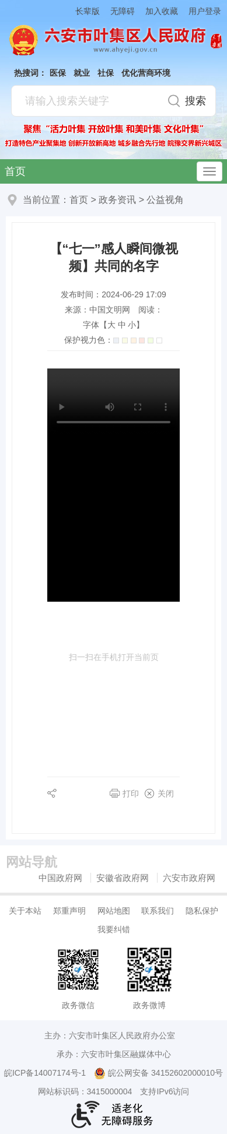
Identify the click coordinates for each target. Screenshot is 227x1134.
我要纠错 (113, 929)
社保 (105, 73)
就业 (82, 73)
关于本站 (25, 910)
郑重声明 (69, 910)
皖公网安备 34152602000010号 (158, 1073)
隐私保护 (202, 910)
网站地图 (113, 910)
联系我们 (157, 910)
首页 (15, 171)
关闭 (166, 793)
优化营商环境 (145, 73)
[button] (82, 11)
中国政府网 (60, 878)
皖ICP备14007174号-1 (45, 1072)
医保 (58, 73)
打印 (131, 793)
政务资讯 (117, 200)
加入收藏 (161, 11)
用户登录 (204, 11)
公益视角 (165, 200)
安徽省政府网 (122, 878)
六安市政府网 (189, 878)
